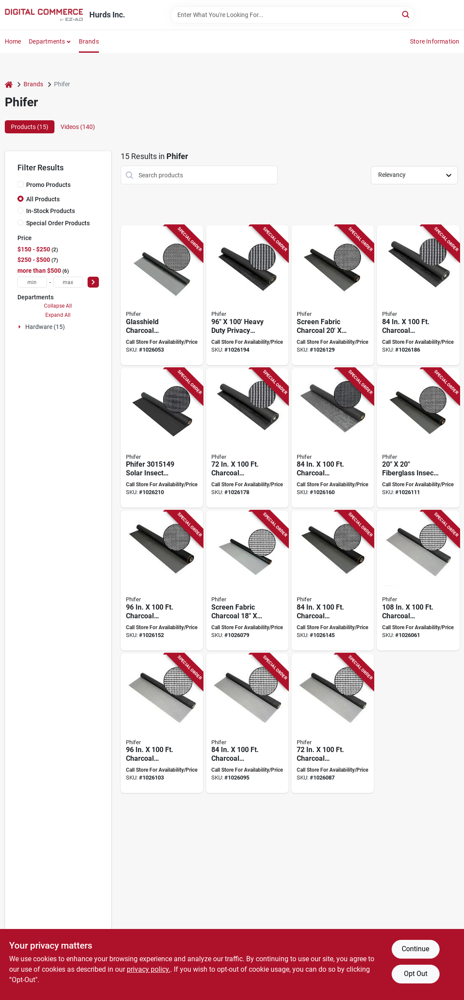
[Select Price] (93, 282)
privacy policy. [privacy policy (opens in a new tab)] (148, 969)
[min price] (32, 282)
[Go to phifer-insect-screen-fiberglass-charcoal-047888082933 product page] (247, 723)
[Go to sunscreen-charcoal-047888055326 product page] (247, 295)
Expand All (58, 315)
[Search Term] (292, 15)
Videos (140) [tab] (78, 126)
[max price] (68, 282)
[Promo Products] (20, 184)
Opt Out (415, 973)
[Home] (9, 84)
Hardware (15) (45, 326)
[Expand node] (20, 327)
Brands (89, 41)
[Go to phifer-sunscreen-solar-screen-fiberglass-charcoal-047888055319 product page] (418, 295)
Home (13, 41)
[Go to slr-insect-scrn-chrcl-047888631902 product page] (162, 438)
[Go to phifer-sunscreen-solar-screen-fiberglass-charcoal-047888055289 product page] (247, 438)
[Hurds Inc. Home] (44, 15)
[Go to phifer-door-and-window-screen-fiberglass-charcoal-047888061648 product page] (162, 295)
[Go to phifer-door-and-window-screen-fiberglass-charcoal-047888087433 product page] (162, 581)
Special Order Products (58, 223)
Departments (47, 41)
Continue (415, 949)
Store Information (434, 41)
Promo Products (48, 185)
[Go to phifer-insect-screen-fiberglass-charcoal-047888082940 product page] (162, 723)
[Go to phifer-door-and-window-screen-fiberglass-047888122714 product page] (332, 438)
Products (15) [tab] (29, 126)
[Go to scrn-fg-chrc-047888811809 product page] (247, 581)
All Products (43, 199)
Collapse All (58, 306)
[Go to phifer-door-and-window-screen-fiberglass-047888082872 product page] (418, 581)
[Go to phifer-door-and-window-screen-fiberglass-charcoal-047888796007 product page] (418, 438)
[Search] (406, 14)
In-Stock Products (50, 211)
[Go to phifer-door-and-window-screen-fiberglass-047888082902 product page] (332, 723)
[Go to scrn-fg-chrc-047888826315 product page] (332, 295)
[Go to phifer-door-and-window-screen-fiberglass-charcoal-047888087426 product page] (332, 581)
